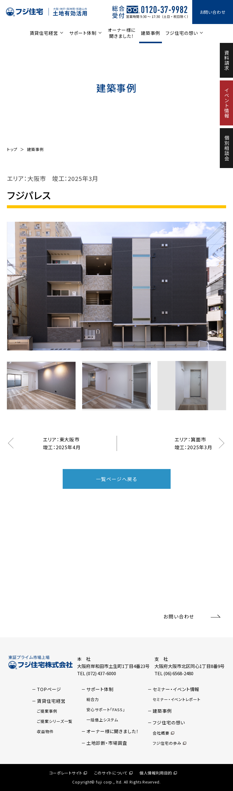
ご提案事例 (47, 711)
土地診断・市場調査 (106, 743)
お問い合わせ (213, 12)
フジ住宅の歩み (169, 743)
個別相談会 (226, 148)
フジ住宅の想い (182, 33)
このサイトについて (113, 773)
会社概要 (163, 733)
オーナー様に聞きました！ (121, 33)
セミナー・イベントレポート (177, 699)
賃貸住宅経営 (44, 33)
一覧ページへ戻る (116, 479)
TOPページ (49, 689)
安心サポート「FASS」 (105, 709)
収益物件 (45, 731)
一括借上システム (102, 720)
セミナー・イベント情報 (176, 689)
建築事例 (150, 33)
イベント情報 (226, 103)
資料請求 (226, 60)
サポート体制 (82, 33)
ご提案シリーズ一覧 (54, 721)
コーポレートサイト (68, 773)
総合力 (92, 699)
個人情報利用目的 (158, 773)
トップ (12, 149)
